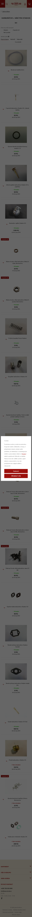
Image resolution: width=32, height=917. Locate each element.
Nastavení (16, 471)
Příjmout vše (16, 476)
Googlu (24, 454)
